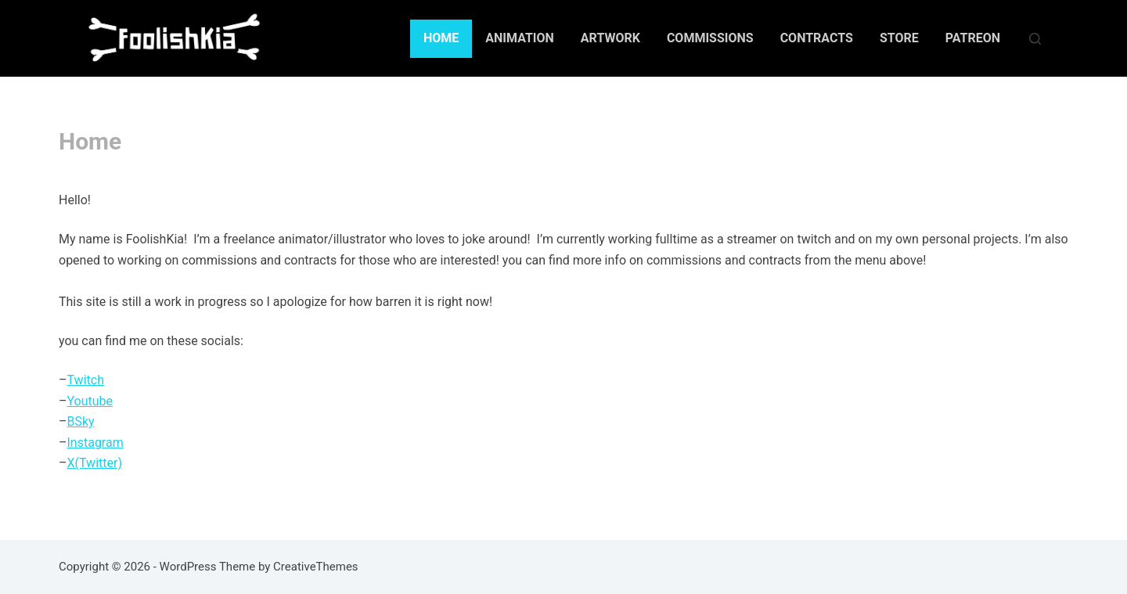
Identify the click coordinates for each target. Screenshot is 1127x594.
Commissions (710, 38)
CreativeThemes (315, 567)
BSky (81, 421)
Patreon (972, 38)
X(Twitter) (94, 462)
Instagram (95, 442)
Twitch (85, 380)
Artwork (610, 38)
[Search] (1035, 39)
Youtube (90, 401)
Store (899, 38)
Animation (519, 38)
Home (441, 38)
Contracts (816, 38)
